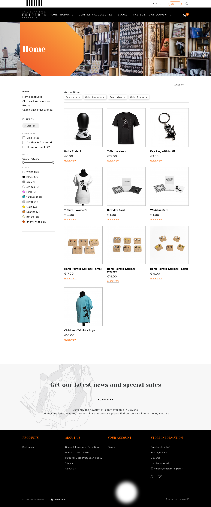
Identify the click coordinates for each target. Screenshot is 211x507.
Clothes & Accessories (96, 15)
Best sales (28, 447)
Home (25, 91)
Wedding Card (159, 210)
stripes (32, 187)
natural (32, 216)
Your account (120, 437)
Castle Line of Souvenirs (152, 15)
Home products (61, 15)
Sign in (175, 4)
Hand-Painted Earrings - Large (169, 268)
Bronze (33, 211)
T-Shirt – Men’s (116, 151)
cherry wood (36, 221)
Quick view (70, 161)
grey (31, 182)
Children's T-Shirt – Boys (79, 330)
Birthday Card (116, 210)
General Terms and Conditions (82, 447)
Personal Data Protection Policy (83, 458)
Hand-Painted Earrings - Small (83, 268)
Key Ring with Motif (162, 151)
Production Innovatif (177, 499)
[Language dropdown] (159, 3)
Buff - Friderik (73, 151)
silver (32, 201)
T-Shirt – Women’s (75, 210)
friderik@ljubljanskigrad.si (168, 468)
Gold (31, 207)
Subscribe (105, 399)
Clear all (30, 126)
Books (122, 15)
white (32, 172)
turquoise (34, 196)
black (32, 177)
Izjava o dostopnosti (77, 452)
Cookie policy (60, 499)
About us (70, 468)
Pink (31, 191)
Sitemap (70, 463)
